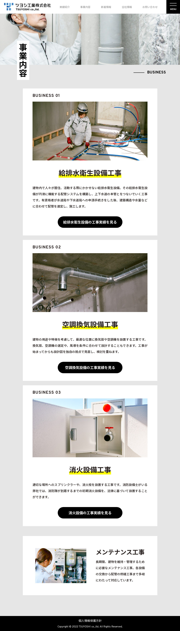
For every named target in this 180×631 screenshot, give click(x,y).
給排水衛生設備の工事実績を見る (90, 222)
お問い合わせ (150, 7)
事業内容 (85, 7)
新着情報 (106, 7)
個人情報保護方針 (90, 620)
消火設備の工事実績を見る (90, 512)
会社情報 (127, 7)
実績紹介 (65, 7)
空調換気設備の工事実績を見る (90, 367)
